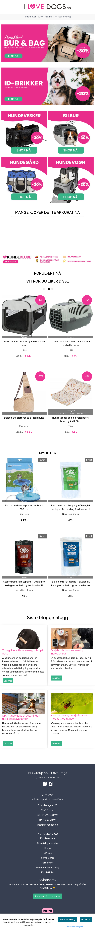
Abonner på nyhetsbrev (47, 896)
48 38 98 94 (49, 820)
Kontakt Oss (47, 857)
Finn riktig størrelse (47, 843)
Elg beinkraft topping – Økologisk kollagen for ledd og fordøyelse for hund (71, 585)
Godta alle (85, 919)
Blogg (47, 848)
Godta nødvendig (67, 919)
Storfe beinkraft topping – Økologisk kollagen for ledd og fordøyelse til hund (24, 585)
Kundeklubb (47, 872)
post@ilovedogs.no (47, 824)
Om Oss (48, 853)
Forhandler (47, 862)
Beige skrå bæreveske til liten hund (24, 417)
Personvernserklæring (47, 867)
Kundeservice (47, 838)
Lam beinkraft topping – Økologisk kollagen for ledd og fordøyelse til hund (70, 509)
